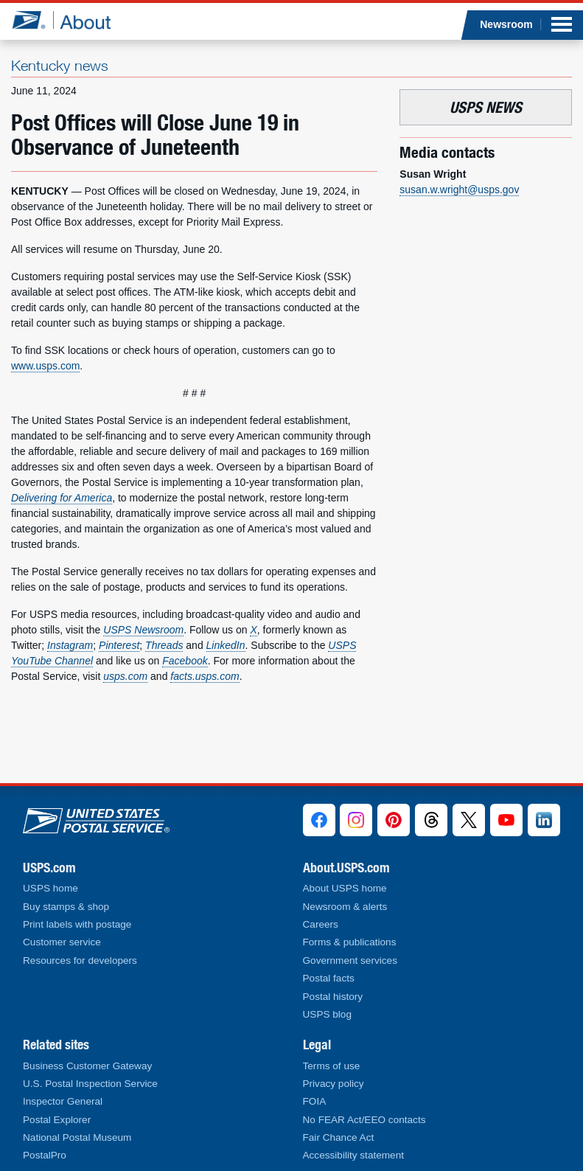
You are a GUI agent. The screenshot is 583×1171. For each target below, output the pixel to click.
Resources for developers (80, 960)
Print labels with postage (77, 924)
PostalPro (44, 1155)
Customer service (62, 942)
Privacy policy (333, 1083)
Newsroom (506, 24)
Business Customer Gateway (87, 1065)
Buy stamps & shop (66, 906)
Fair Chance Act (338, 1137)
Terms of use (331, 1065)
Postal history (333, 996)
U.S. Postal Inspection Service (90, 1083)
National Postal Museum (77, 1137)
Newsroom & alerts (345, 906)
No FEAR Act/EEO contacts (364, 1119)
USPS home (50, 888)
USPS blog (327, 1014)
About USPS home (345, 888)
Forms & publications (350, 942)
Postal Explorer (57, 1119)
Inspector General (62, 1101)
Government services (350, 960)
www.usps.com (45, 366)
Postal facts (329, 978)
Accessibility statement (354, 1155)
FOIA (315, 1101)
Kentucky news (59, 65)
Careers (320, 924)
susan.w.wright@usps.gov (459, 189)
